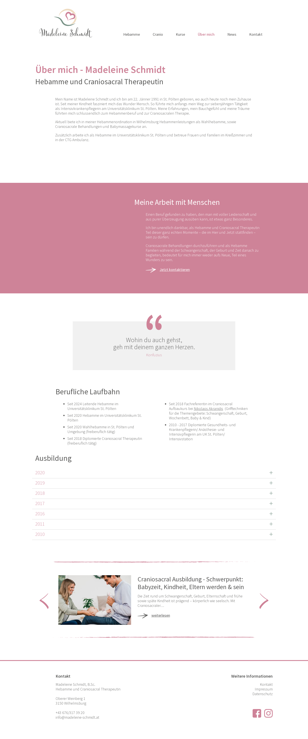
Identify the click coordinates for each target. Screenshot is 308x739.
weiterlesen (160, 615)
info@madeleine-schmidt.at (77, 717)
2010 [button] (40, 534)
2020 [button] (40, 472)
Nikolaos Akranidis (208, 408)
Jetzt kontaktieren (175, 269)
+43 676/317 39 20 (70, 712)
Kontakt (266, 684)
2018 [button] (40, 493)
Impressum (264, 689)
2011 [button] (40, 524)
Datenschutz (262, 693)
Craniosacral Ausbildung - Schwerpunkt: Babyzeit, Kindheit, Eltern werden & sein (191, 583)
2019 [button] (40, 483)
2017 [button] (40, 503)
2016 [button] (40, 513)
